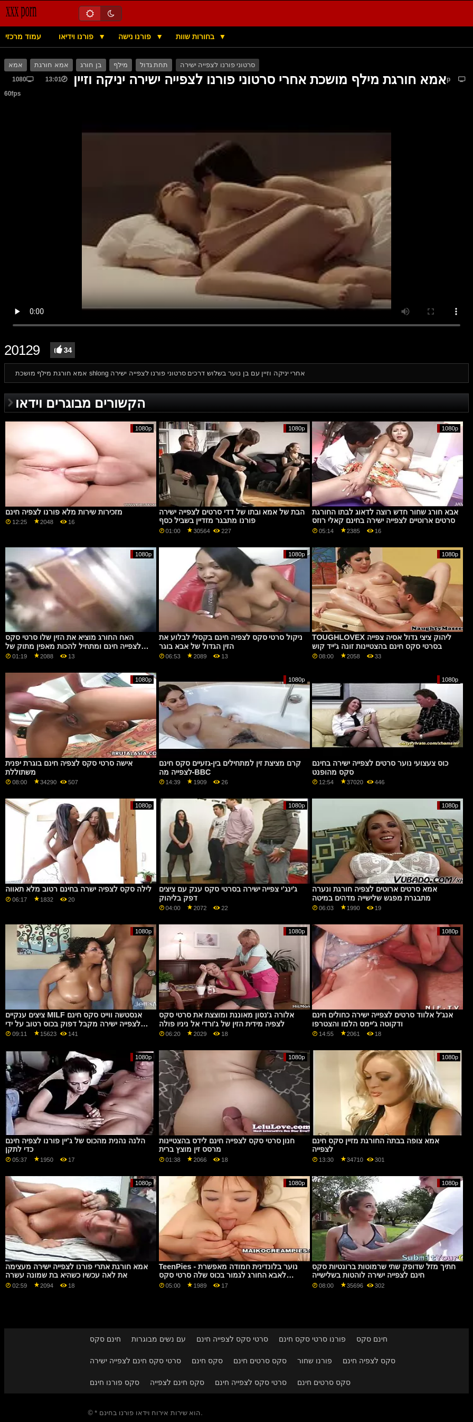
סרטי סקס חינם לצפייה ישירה (135, 1360)
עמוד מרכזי (23, 36)
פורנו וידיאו (77, 36)
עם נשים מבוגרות (158, 1339)
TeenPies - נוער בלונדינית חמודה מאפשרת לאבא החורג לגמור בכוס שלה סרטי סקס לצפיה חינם (228, 1275)
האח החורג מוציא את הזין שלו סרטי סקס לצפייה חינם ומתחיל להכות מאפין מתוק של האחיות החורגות (73, 646)
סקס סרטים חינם (260, 1360)
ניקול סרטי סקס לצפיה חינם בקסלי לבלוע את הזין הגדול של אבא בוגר (231, 641)
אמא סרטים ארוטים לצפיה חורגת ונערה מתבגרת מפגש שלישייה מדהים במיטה (374, 893)
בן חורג (90, 65)
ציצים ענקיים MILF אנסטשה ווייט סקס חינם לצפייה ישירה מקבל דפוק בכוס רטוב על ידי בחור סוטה (73, 1023)
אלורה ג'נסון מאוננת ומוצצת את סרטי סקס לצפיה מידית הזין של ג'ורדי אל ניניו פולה (226, 1019)
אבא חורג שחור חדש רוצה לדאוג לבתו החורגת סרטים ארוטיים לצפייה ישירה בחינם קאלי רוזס (385, 516)
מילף (120, 65)
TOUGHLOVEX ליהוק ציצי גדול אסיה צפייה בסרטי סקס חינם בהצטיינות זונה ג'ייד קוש (381, 641)
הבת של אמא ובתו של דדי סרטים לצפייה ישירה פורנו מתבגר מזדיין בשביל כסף (232, 516)
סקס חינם (207, 1360)
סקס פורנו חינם (114, 1382)
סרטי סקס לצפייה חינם (232, 1339)
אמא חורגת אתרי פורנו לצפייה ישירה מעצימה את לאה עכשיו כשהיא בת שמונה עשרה (76, 1271)
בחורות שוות (196, 36)
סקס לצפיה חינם (369, 1360)
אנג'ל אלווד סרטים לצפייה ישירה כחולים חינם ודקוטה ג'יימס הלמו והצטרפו (382, 1019)
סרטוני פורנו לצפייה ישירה (217, 65)
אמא (15, 65)
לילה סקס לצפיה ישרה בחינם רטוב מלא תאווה (78, 889)
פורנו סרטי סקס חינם (312, 1339)
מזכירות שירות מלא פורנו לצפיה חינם (63, 512)
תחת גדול (154, 65)
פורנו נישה (136, 36)
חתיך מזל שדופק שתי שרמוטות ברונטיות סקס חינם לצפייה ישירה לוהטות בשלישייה (384, 1271)
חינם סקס (105, 1339)
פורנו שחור (314, 1360)
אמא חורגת (51, 65)
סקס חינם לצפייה (177, 1382)
